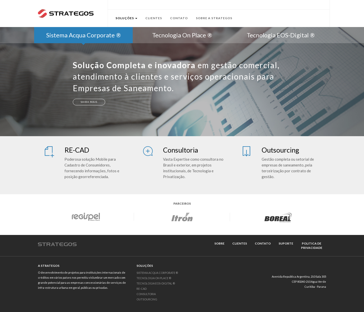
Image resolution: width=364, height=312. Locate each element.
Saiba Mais (89, 101)
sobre (219, 243)
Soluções (126, 18)
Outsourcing (146, 299)
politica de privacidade (311, 246)
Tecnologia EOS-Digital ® (155, 283)
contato (263, 243)
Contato (179, 18)
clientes (239, 243)
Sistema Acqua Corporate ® (157, 272)
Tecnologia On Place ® (153, 278)
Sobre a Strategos (214, 18)
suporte (286, 243)
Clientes (153, 18)
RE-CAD (141, 288)
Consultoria (146, 294)
